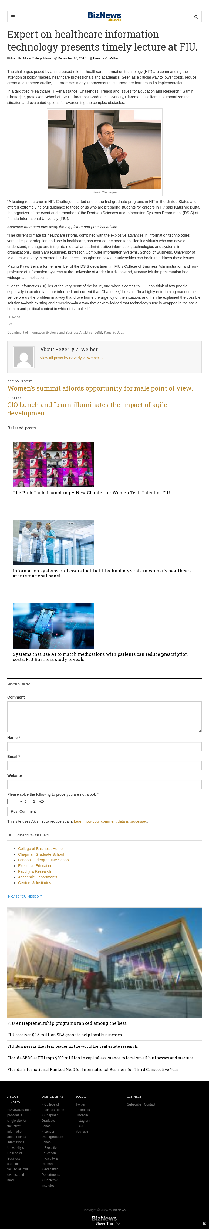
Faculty (16, 58)
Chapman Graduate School (41, 854)
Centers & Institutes (34, 883)
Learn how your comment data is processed (110, 821)
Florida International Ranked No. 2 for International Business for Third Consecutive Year (92, 1069)
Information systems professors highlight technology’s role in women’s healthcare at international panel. (102, 573)
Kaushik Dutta (114, 332)
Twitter (80, 1104)
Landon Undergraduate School (44, 860)
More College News (37, 58)
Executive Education (35, 866)
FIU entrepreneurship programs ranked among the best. (67, 1023)
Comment (16, 697)
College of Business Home (40, 849)
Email (12, 756)
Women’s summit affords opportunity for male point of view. (100, 388)
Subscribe (134, 1104)
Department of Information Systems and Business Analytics (49, 332)
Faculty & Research (34, 871)
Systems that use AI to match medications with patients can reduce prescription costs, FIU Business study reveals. (100, 656)
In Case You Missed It (24, 896)
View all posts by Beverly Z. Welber (72, 358)
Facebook (83, 1110)
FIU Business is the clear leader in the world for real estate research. (72, 1046)
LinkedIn (82, 1115)
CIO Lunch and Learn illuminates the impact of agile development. (87, 408)
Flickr (79, 1126)
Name (12, 738)
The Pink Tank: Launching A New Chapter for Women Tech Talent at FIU (91, 492)
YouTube (82, 1131)
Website (14, 775)
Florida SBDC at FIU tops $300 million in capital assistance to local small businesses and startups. (100, 1057)
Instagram (83, 1121)
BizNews (119, 1210)
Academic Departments (38, 877)
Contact (149, 1104)
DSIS (98, 332)
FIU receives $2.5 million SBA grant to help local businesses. (65, 1034)
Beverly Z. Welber (106, 58)
